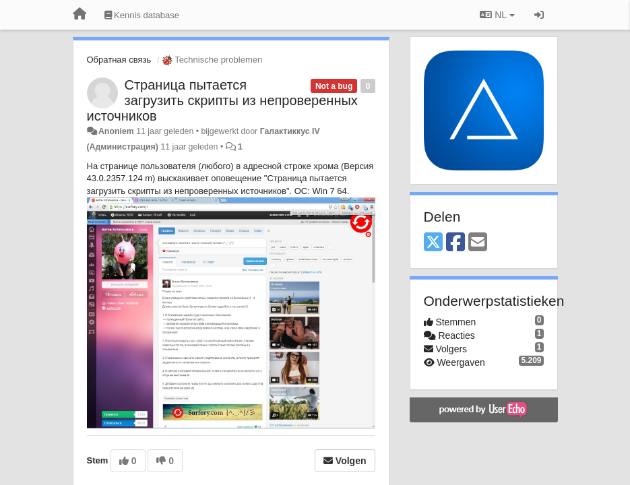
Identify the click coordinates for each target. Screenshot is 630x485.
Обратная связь (119, 60)
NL (497, 14)
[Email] (477, 243)
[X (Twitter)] (433, 243)
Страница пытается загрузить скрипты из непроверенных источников (222, 100)
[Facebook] (455, 243)
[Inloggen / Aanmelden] (539, 14)
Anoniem (116, 131)
